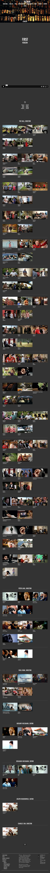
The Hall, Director (25, 121)
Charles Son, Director (25, 823)
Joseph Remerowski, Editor (25, 799)
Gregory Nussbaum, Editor (25, 723)
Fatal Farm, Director (25, 670)
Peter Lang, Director (25, 588)
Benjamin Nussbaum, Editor (25, 761)
